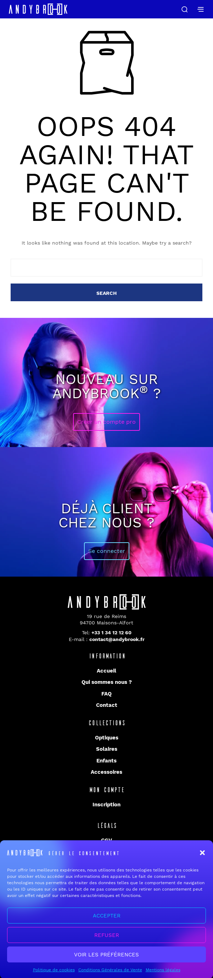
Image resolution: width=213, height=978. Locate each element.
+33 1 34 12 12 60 (111, 632)
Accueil (106, 671)
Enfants (106, 760)
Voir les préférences (106, 962)
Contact (106, 705)
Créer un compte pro (106, 421)
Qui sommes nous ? (107, 682)
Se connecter (106, 551)
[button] (202, 860)
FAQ (106, 694)
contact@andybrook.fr (117, 639)
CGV (106, 840)
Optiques (106, 737)
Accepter (106, 923)
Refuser (106, 942)
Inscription (106, 804)
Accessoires (106, 772)
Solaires (106, 749)
